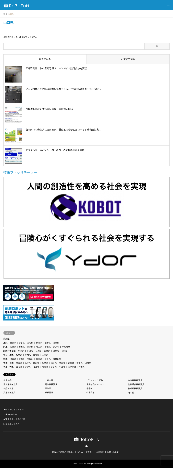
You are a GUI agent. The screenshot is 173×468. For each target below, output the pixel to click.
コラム (80, 452)
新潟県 (21, 351)
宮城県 (30, 343)
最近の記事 (45, 59)
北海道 (6, 339)
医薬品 (48, 388)
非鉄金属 (49, 380)
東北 (5, 343)
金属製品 (7, 380)
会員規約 (100, 452)
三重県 (45, 355)
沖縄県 (82, 367)
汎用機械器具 (9, 392)
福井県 (47, 351)
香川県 (71, 363)
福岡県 (19, 367)
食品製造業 (8, 388)
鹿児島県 (72, 367)
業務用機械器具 (10, 384)
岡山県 (36, 363)
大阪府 (30, 359)
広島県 (45, 363)
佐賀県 (28, 367)
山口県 (54, 363)
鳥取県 (19, 363)
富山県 (30, 351)
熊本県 (45, 367)
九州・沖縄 (8, 367)
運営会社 (89, 452)
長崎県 (36, 367)
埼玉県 (39, 347)
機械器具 (49, 392)
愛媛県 (80, 363)
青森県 (13, 343)
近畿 (5, 359)
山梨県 (56, 351)
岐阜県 (19, 355)
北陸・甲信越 (9, 351)
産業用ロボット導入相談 (14, 419)
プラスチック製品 (94, 380)
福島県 (56, 343)
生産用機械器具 (135, 380)
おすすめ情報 (128, 59)
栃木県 (22, 347)
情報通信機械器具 (136, 384)
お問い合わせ (113, 452)
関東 (5, 347)
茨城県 (13, 347)
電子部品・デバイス (95, 384)
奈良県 (48, 359)
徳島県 (62, 363)
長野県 (64, 351)
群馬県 (30, 347)
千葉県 (48, 347)
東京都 (56, 347)
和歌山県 (57, 359)
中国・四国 (8, 363)
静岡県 (28, 355)
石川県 (38, 351)
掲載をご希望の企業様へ (63, 452)
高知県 (88, 363)
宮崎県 (62, 367)
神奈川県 (66, 347)
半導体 (89, 388)
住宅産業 (90, 392)
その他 (131, 392)
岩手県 (22, 343)
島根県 (28, 363)
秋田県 (39, 343)
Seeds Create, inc (79, 464)
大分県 (54, 367)
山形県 (48, 343)
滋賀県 (13, 359)
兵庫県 (39, 359)
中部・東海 (8, 355)
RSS (86, 446)
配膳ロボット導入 (11, 424)
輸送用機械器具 (135, 388)
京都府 (22, 359)
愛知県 (36, 355)
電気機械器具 (51, 384)
